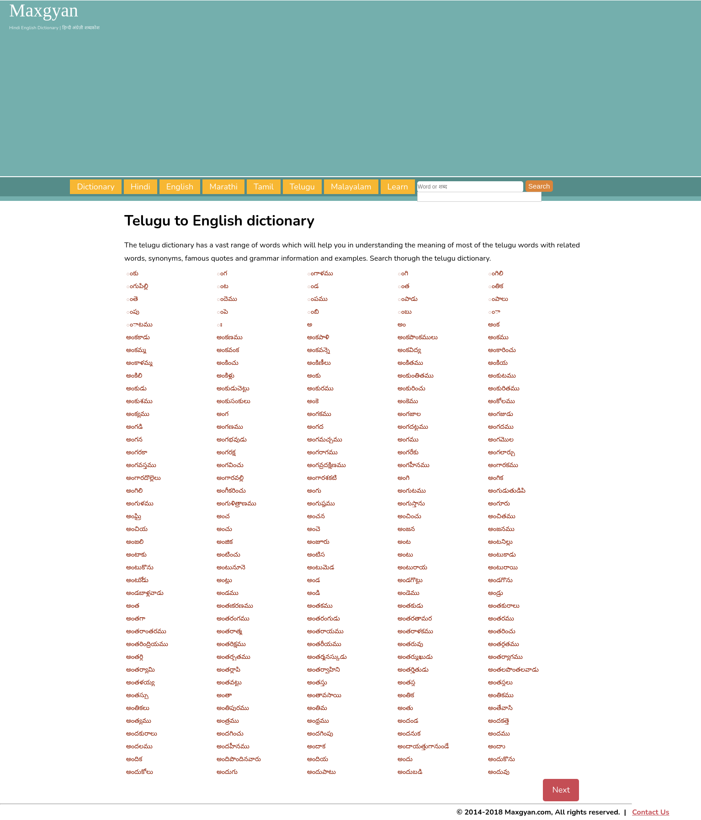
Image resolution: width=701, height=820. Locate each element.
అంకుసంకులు (233, 401)
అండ (313, 580)
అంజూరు (318, 541)
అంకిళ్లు (225, 375)
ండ (313, 286)
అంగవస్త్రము (141, 465)
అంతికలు (137, 708)
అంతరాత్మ (229, 631)
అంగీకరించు (231, 490)
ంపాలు (498, 298)
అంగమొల (501, 439)
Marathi (223, 186)
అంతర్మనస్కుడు (327, 656)
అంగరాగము (322, 452)
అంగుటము (412, 490)
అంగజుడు (500, 414)
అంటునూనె (231, 567)
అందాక (316, 746)
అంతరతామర (415, 618)
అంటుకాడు (502, 554)
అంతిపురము (233, 708)
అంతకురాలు (504, 605)
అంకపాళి (318, 337)
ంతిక (495, 286)
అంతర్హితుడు (413, 669)
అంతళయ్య (140, 682)
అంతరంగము (233, 618)
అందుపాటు (321, 771)
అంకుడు (136, 388)
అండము (228, 593)
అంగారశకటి (322, 477)
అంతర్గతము (503, 644)
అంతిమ (317, 708)
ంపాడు (408, 298)
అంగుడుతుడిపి (507, 490)
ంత (403, 286)
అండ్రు (495, 593)
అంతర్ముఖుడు (415, 656)
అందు (405, 759)
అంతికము (501, 695)
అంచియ (137, 529)
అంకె (313, 401)
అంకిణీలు (319, 362)
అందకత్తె (498, 720)
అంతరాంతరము (146, 631)
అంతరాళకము (415, 631)
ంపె (222, 311)
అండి (313, 593)
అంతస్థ (406, 682)
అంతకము (320, 605)
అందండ (408, 720)
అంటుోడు (137, 580)
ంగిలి (495, 273)
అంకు (314, 375)
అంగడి (134, 426)
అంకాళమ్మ (139, 362)
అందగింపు (320, 733)
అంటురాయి (503, 567)
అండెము (409, 593)
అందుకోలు (139, 771)
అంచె (313, 529)
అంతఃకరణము (235, 605)
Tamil (264, 186)
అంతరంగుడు (323, 618)
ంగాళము (320, 273)
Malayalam (351, 186)
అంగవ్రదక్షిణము (326, 465)
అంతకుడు (410, 605)
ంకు (132, 273)
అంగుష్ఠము (321, 503)
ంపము (317, 298)
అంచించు (409, 516)
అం (402, 324)
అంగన (134, 439)
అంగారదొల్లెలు (143, 477)
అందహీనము (233, 746)
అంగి (403, 477)
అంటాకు (136, 554)
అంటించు (228, 554)
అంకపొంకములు (418, 337)
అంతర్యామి (140, 669)
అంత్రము (228, 720)
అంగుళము (140, 503)
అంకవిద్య (409, 350)
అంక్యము (137, 414)
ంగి (403, 273)
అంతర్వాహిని (323, 669)
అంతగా (135, 618)
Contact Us (650, 812)
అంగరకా (136, 452)
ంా (494, 311)
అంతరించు (501, 631)
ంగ (222, 273)
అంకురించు (411, 388)
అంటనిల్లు (500, 541)
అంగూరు (499, 503)
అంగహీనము (414, 465)
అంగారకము (503, 465)
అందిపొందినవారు (239, 759)
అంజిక (225, 541)
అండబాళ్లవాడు (145, 593)
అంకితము (410, 362)
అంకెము (408, 401)
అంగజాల (409, 414)
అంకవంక (228, 350)
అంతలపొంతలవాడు (513, 669)
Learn (398, 186)
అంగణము (230, 426)
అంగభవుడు (232, 439)
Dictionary (95, 186)
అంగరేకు (408, 452)
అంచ (223, 516)
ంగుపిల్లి (137, 286)
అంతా (224, 695)
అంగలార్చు (501, 452)
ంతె (132, 298)
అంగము (408, 439)
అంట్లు (224, 580)
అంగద (315, 426)
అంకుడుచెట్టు (233, 388)
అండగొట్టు (410, 580)
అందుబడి (410, 771)
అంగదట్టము (413, 426)
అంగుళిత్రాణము (236, 503)
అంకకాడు (138, 337)
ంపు (132, 311)
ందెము (227, 298)
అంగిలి (134, 490)
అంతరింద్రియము (147, 644)
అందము (499, 733)
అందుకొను (501, 759)
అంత (132, 605)
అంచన (316, 516)
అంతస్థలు (500, 682)
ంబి (313, 311)
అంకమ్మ (136, 350)
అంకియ (498, 362)
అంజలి (134, 541)
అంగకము (319, 414)
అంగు (314, 490)
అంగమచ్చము (324, 439)
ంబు (405, 311)
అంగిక (495, 477)
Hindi (140, 186)
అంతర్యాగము (505, 656)
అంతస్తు (317, 682)
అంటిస (316, 554)
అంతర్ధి (134, 656)
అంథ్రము (318, 720)
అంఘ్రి (133, 516)
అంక (493, 324)
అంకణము (230, 337)
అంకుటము (502, 375)
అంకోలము (501, 401)
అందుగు (227, 771)
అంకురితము (504, 388)
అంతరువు (410, 644)
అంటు (405, 554)
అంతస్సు (137, 695)
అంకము (498, 337)
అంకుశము (139, 401)
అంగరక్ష (226, 452)
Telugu (302, 186)
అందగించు (230, 733)
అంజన (406, 529)
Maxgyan (43, 10)
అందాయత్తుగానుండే (423, 746)
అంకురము (320, 388)
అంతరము (501, 618)
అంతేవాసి (500, 708)
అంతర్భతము (233, 656)
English (180, 186)
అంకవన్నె (318, 350)
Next (561, 789)
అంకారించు (502, 350)
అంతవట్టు (229, 682)
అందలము (139, 746)
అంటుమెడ (320, 567)
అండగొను (500, 580)
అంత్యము (138, 720)
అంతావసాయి (324, 695)
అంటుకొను (140, 567)
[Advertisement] (350, 103)
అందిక (134, 759)
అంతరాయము (325, 631)
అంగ (222, 414)
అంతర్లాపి (228, 669)
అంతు (405, 708)
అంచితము (501, 516)
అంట (404, 541)
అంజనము (501, 529)
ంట (222, 286)
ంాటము (139, 324)
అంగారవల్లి (230, 477)
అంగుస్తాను (411, 503)
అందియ (317, 759)
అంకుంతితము (416, 375)
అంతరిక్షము (231, 644)
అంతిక (406, 695)
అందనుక (409, 733)
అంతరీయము (324, 644)
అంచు (224, 529)
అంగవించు (230, 465)
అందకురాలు (141, 733)
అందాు (496, 746)
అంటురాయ (412, 567)
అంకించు (228, 362)
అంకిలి (134, 375)
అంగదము (501, 426)
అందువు (499, 771)
